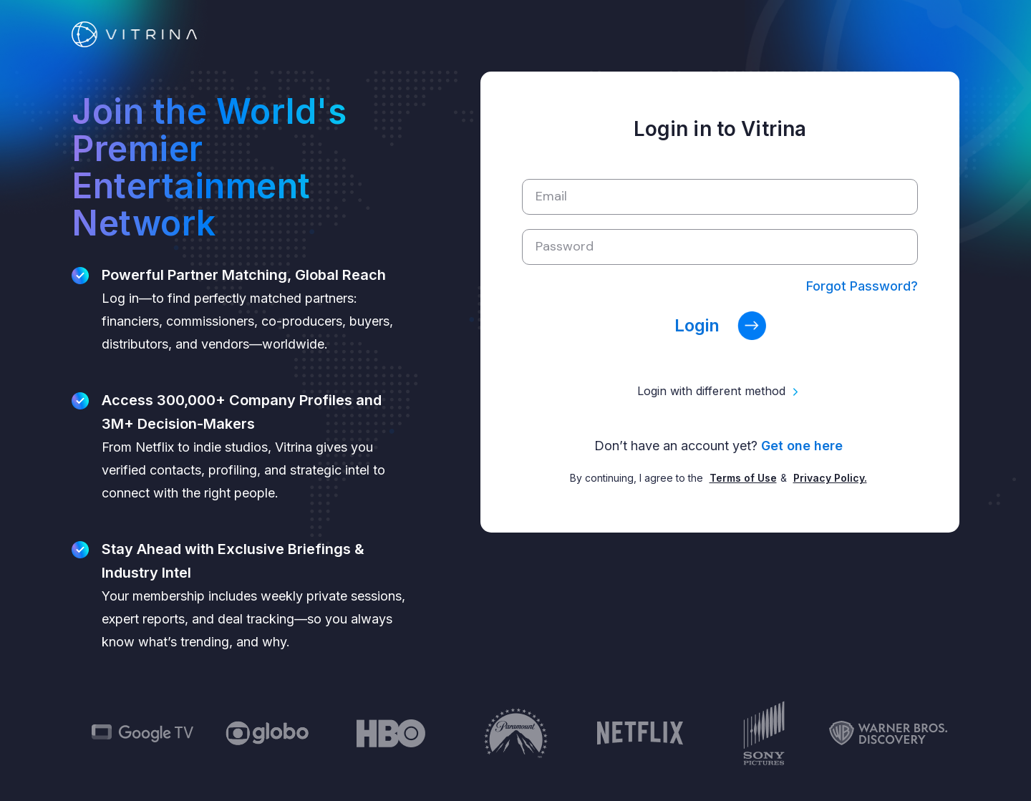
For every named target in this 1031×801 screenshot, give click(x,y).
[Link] (134, 33)
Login (720, 325)
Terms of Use (743, 478)
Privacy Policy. (830, 478)
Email (551, 196)
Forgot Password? (862, 285)
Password (565, 246)
